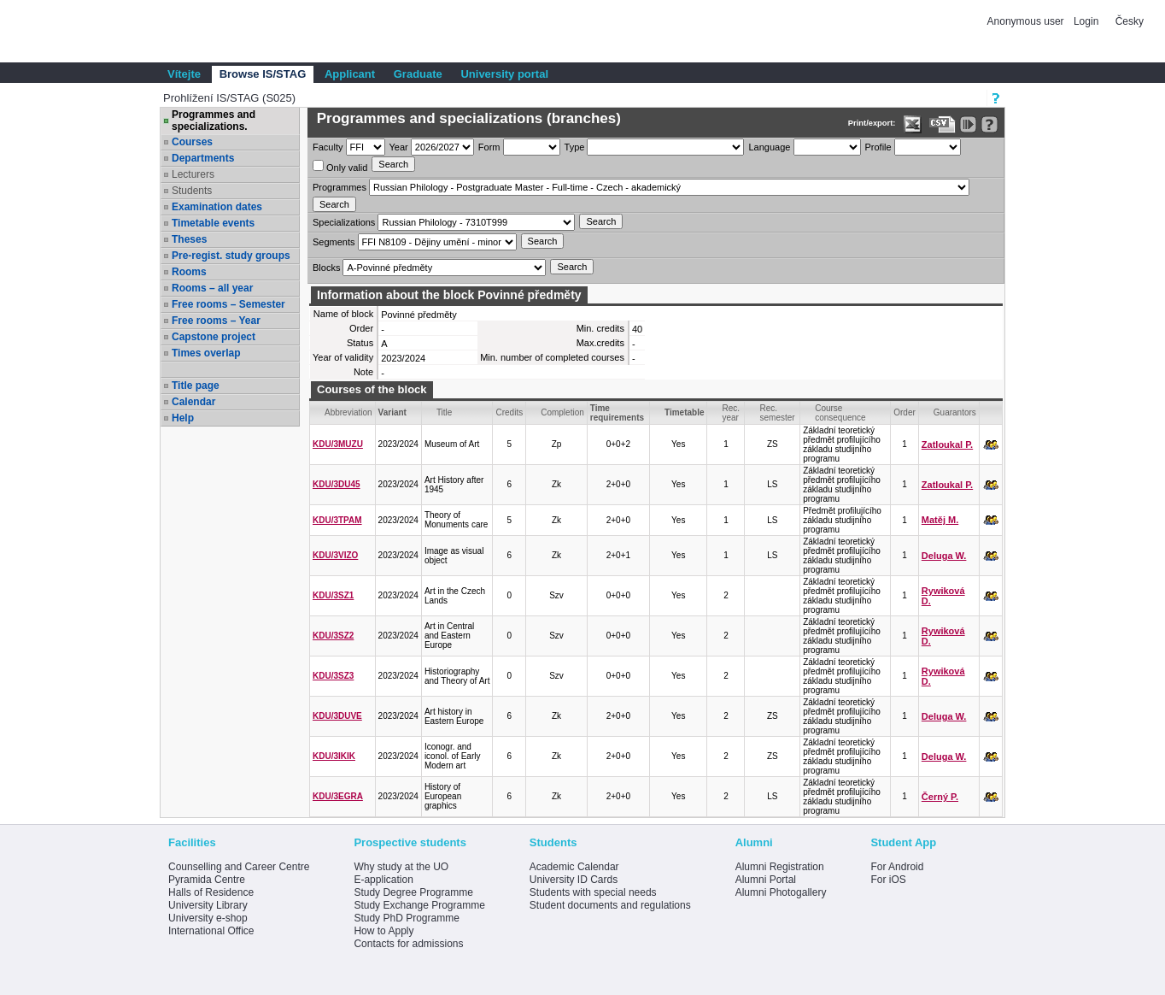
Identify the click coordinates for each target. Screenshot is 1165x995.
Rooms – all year (212, 288)
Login (1086, 21)
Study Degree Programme (413, 892)
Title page (196, 386)
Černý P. (940, 797)
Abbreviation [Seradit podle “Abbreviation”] (348, 412)
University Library (208, 905)
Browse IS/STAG (263, 74)
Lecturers (193, 174)
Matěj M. (940, 520)
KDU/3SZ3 (333, 675)
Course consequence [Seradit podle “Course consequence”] (840, 412)
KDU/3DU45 (336, 484)
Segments (334, 242)
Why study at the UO (401, 867)
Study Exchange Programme (419, 905)
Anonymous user (1027, 21)
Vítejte (184, 74)
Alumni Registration (779, 867)
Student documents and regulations (610, 905)
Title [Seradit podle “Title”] (444, 412)
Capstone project (213, 337)
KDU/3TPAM (337, 520)
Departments (203, 158)
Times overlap (206, 353)
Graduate (418, 74)
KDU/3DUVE (337, 716)
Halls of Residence (211, 892)
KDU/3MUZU (338, 444)
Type (575, 147)
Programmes (339, 187)
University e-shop (208, 918)
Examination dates (217, 207)
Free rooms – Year (216, 321)
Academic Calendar (574, 867)
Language (769, 147)
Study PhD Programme (406, 918)
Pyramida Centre (206, 880)
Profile (878, 147)
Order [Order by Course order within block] (904, 412)
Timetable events (213, 223)
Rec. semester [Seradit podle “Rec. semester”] (776, 412)
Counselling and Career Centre (238, 867)
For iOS (887, 880)
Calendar (193, 402)
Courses (192, 142)
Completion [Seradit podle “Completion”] (562, 412)
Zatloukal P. (947, 444)
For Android (896, 867)
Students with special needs (593, 892)
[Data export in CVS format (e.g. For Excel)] (942, 124)
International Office (211, 931)
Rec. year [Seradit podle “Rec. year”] (731, 412)
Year (398, 147)
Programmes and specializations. (213, 120)
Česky (1129, 21)
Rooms (189, 272)
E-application (383, 880)
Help (183, 418)
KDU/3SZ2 (333, 635)
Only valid (340, 166)
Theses (189, 239)
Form (489, 147)
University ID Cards (574, 880)
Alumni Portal (765, 880)
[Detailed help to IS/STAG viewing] (989, 124)
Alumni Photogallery (781, 892)
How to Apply (383, 931)
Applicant (350, 74)
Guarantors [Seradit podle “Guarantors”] (955, 412)
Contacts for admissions (408, 944)
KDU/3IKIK (334, 756)
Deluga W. (944, 555)
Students (192, 191)
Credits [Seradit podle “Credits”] (509, 412)
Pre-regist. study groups (231, 256)
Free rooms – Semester (228, 304)
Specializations (344, 222)
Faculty (327, 147)
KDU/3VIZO (335, 555)
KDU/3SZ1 (333, 595)
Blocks (326, 267)
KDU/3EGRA (338, 796)
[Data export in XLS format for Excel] (912, 124)
